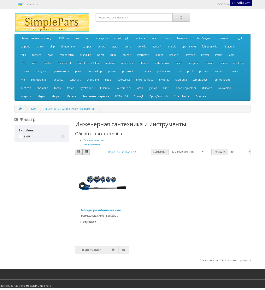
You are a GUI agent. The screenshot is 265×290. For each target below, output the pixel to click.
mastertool (64, 63)
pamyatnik (42, 71)
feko (23, 55)
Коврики (26, 96)
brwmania (222, 38)
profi (190, 71)
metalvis (110, 63)
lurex (34, 63)
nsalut (209, 63)
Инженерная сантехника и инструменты (70, 108)
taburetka (181, 79)
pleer (78, 71)
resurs (234, 71)
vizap (140, 88)
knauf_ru (174, 55)
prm (178, 71)
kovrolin (190, 55)
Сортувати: (159, 151)
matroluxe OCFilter (88, 63)
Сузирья (201, 96)
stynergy (164, 79)
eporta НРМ (189, 46)
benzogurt (183, 38)
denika (101, 46)
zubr (166, 88)
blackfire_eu (203, 38)
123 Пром (63, 38)
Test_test (26, 88)
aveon (155, 38)
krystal (205, 55)
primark (146, 71)
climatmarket (68, 46)
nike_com (193, 63)
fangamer (229, 46)
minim (178, 63)
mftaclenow (162, 63)
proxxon (204, 71)
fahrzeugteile (209, 46)
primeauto (163, 71)
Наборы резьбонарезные (100, 210)
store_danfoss (144, 79)
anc (88, 38)
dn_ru (128, 46)
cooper (87, 46)
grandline (85, 55)
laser (231, 55)
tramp (70, 88)
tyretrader (87, 88)
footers (36, 55)
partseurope (61, 71)
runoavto (58, 79)
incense (126, 55)
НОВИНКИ (121, 96)
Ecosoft (157, 46)
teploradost (200, 79)
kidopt (159, 55)
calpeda (25, 46)
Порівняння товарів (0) (122, 152)
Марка (42, 96)
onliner (223, 63)
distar (115, 46)
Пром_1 (138, 96)
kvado (218, 55)
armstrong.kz (122, 38)
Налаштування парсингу (36, 38)
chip (52, 46)
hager (100, 55)
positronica (129, 71)
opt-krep (238, 63)
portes (112, 71)
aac (77, 38)
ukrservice (105, 88)
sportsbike (123, 79)
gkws (50, 55)
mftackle (144, 63)
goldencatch (66, 55)
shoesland (93, 79)
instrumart (143, 55)
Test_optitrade (221, 79)
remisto (219, 71)
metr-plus (127, 63)
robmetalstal (38, 79)
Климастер (224, 88)
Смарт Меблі (181, 96)
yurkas (153, 88)
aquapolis (102, 38)
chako (40, 46)
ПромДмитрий (158, 96)
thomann (42, 88)
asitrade (141, 38)
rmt (23, 79)
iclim (113, 55)
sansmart (75, 79)
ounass (25, 71)
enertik (171, 46)
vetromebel (124, 88)
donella (141, 46)
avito (168, 38)
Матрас (56, 96)
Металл (71, 96)
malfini (48, 63)
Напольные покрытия (95, 96)
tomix (57, 88)
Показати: (220, 151)
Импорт (207, 88)
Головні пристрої (185, 88)
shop (108, 79)
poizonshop (95, 71)
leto (23, 63)
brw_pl (238, 38)
